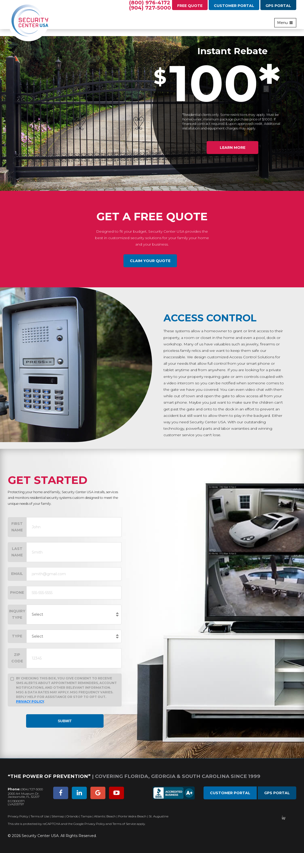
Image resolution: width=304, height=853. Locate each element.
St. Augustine (158, 816)
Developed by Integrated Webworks (283, 818)
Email (17, 573)
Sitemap (57, 816)
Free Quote (189, 5)
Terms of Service (124, 824)
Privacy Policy (30, 701)
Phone (17, 592)
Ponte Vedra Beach (132, 816)
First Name (17, 526)
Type (17, 636)
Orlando (72, 816)
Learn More (232, 147)
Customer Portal (234, 5)
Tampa (86, 816)
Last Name (17, 551)
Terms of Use (39, 816)
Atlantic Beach (105, 816)
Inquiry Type (17, 614)
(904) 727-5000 (150, 8)
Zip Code (17, 657)
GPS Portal (278, 5)
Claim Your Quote (150, 260)
